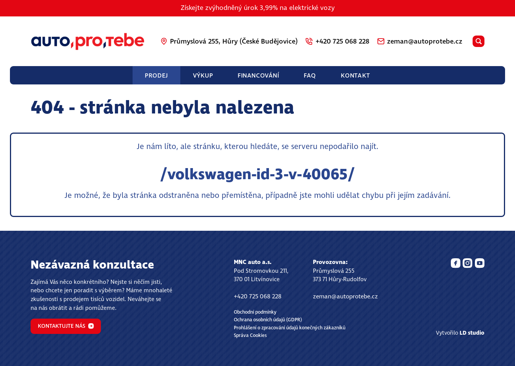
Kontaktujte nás (66, 326)
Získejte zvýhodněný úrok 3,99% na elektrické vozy (258, 8)
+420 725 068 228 (258, 296)
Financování (258, 75)
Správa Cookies (250, 335)
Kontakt (355, 75)
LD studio (472, 333)
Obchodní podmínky (255, 312)
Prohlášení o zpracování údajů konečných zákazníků (289, 328)
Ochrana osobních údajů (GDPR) (268, 320)
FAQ (310, 75)
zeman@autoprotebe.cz (345, 296)
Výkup (203, 75)
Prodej (156, 75)
